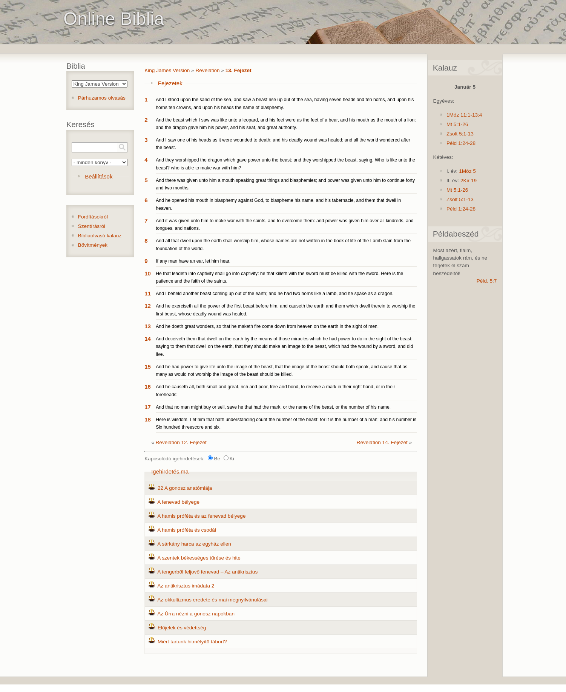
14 (147, 338)
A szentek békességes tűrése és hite (199, 558)
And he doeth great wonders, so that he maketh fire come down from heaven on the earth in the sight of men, (267, 326)
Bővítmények (93, 245)
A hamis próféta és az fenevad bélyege (201, 516)
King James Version (167, 70)
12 (147, 306)
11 (147, 293)
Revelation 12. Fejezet (181, 442)
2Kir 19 (468, 180)
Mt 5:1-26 (457, 124)
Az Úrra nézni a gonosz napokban (196, 614)
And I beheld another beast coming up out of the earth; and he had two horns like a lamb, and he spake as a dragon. (275, 293)
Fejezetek (170, 83)
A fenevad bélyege (178, 502)
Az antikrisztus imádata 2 (185, 586)
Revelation (207, 70)
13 (147, 326)
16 (147, 386)
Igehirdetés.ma (170, 471)
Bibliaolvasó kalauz (100, 235)
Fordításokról (93, 217)
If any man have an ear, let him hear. (193, 261)
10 (147, 273)
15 (147, 366)
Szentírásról (92, 226)
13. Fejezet (238, 70)
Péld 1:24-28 (461, 143)
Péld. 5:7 (487, 281)
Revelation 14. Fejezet (382, 442)
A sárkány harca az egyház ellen (194, 544)
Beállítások (98, 176)
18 (147, 419)
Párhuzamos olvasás (102, 98)
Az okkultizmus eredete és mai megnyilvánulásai (212, 600)
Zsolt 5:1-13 (460, 134)
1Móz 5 (467, 171)
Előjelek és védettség (182, 627)
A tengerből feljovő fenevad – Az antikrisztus (207, 572)
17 (147, 407)
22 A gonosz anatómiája (185, 488)
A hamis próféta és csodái (186, 530)
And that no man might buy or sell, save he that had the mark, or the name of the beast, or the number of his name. (273, 407)
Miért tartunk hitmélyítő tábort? (192, 641)
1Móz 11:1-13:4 (464, 115)
